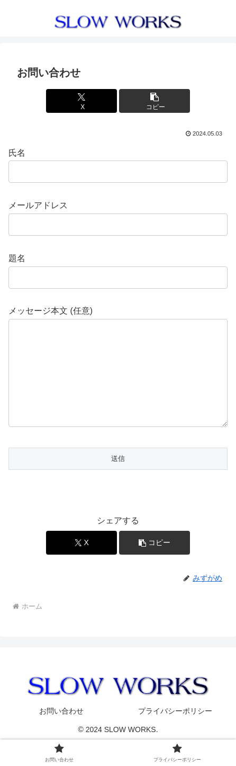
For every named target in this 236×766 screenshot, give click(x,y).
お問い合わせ (61, 732)
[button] (154, 101)
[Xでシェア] (81, 101)
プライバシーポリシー (175, 732)
